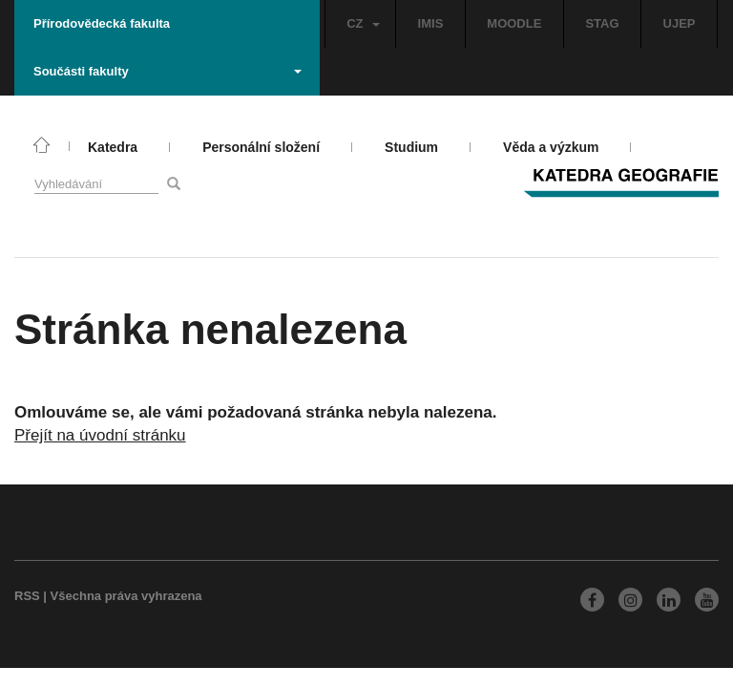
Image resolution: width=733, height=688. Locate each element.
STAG (601, 23)
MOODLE (514, 23)
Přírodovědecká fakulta (101, 23)
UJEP (679, 23)
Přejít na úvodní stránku (100, 435)
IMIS (431, 23)
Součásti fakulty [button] (167, 71)
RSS (27, 596)
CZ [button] (362, 23)
